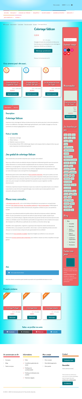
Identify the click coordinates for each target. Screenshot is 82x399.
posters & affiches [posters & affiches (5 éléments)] (68, 199)
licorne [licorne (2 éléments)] (66, 193)
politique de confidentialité (69, 377)
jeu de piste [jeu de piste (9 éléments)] (67, 184)
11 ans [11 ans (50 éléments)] (70, 140)
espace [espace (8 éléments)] (66, 174)
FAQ (26, 358)
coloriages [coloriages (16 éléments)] (72, 162)
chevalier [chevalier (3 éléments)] (66, 162)
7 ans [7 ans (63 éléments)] (65, 137)
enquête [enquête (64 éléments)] (66, 171)
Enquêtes (36, 14)
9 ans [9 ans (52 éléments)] (73, 137)
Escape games (46, 14)
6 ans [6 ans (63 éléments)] (73, 134)
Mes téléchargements (51, 361)
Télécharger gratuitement (43, 50)
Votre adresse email (68, 366)
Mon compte (56, 6)
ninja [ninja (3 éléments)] (75, 193)
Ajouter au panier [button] (12, 92)
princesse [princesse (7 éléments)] (66, 202)
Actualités (71, 223)
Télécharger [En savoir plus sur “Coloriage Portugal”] (12, 315)
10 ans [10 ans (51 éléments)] (65, 140)
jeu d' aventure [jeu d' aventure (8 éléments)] (68, 181)
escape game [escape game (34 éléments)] (73, 171)
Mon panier (48, 364)
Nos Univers (72, 241)
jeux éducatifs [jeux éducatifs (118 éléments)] (67, 190)
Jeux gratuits (8, 18)
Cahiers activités (58, 14)
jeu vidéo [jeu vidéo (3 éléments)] (73, 184)
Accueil (6, 14)
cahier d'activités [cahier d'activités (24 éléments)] (68, 146)
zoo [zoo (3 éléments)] (72, 209)
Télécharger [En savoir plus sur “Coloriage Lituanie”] (52, 315)
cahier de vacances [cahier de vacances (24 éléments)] (69, 149)
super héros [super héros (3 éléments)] (67, 209)
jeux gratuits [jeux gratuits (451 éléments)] (67, 187)
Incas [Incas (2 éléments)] (72, 177)
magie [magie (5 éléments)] (70, 193)
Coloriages (20, 23)
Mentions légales (29, 375)
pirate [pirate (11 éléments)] (69, 196)
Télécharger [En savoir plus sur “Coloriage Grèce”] (32, 315)
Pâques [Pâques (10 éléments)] (72, 202)
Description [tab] (8, 106)
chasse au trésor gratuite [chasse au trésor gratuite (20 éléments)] (70, 159)
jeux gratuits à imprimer (36, 173)
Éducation (71, 225)
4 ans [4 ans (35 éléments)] (65, 134)
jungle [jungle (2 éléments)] (74, 190)
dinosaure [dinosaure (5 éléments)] (66, 168)
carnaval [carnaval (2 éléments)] (66, 152)
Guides (17, 18)
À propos (7, 358)
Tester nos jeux (9, 364)
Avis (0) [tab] (16, 106)
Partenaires (72, 244)
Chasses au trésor (24, 14)
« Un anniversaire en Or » (13, 202)
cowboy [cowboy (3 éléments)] (66, 165)
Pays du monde (28, 23)
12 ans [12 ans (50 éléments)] (65, 143)
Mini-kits (70, 14)
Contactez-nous (68, 358)
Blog (68, 220)
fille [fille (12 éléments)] (70, 174)
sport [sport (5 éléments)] (70, 206)
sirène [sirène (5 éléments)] (65, 206)
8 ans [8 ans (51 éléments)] (69, 137)
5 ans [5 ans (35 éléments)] (69, 134)
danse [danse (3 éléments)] (71, 165)
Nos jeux (13, 14)
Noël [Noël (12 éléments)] (65, 196)
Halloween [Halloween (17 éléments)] (67, 177)
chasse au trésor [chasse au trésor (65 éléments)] (68, 156)
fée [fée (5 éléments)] (73, 174)
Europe (35, 23)
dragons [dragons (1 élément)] (73, 168)
